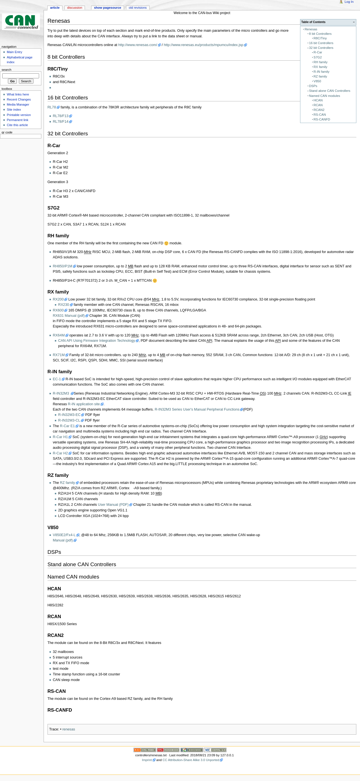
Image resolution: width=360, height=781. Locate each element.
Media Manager (18, 104)
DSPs (313, 86)
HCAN (318, 100)
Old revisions (138, 7)
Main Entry (14, 52)
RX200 (58, 299)
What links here (18, 94)
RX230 (63, 305)
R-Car (318, 52)
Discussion (74, 7)
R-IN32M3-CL (69, 420)
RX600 (58, 310)
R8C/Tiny (320, 38)
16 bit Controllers (321, 43)
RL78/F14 (61, 122)
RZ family (320, 76)
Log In (349, 1)
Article (55, 7)
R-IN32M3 (61, 393)
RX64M (59, 335)
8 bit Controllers (320, 33)
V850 (317, 81)
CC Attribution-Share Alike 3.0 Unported (191, 760)
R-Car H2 (60, 453)
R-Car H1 (60, 437)
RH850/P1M (62, 266)
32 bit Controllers (321, 47)
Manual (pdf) (63, 540)
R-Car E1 (67, 426)
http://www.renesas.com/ (137, 45)
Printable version (19, 115)
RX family (320, 67)
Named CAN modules (324, 95)
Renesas (311, 29)
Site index (14, 109)
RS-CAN (320, 114)
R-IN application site (84, 404)
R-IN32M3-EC (69, 415)
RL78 (52, 107)
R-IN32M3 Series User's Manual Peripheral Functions (197, 409)
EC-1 (57, 379)
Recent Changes (19, 99)
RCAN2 (319, 109)
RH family (321, 62)
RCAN (318, 105)
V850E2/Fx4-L (64, 535)
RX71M (59, 355)
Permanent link (17, 120)
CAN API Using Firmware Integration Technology (96, 341)
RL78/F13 (61, 116)
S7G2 (318, 57)
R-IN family (321, 71)
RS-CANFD (322, 119)
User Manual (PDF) (113, 505)
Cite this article (17, 125)
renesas (68, 729)
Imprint (147, 760)
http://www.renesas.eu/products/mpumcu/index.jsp (203, 45)
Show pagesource (107, 7)
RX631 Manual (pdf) (69, 316)
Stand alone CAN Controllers (329, 90)
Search (7, 69)
